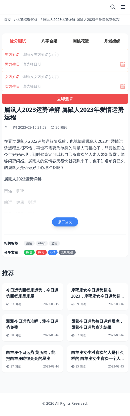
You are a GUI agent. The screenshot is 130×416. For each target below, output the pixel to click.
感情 (29, 243)
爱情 (54, 243)
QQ (52, 252)
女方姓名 (12, 76)
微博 (41, 252)
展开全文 (65, 221)
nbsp (41, 243)
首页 (7, 19)
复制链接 (67, 252)
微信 (29, 252)
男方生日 (12, 64)
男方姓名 (12, 54)
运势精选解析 (26, 19)
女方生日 (12, 86)
